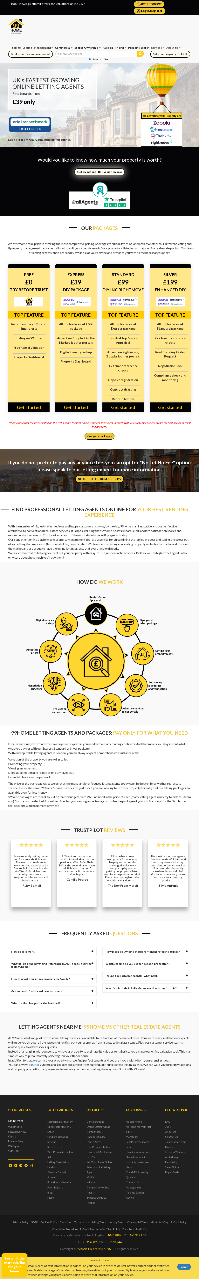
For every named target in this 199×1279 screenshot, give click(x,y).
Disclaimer (66, 1222)
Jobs (168, 1126)
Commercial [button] (63, 47)
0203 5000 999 (149, 4)
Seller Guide (172, 1167)
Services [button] (157, 47)
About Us (170, 1131)
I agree (184, 1266)
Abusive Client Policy (108, 1229)
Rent (105, 59)
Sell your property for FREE (170, 54)
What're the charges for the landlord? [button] (52, 1003)
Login (145, 10)
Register (156, 10)
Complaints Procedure (65, 1229)
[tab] (52, 951)
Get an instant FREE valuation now (99, 171)
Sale (93, 59)
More (50, 1197)
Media (90, 1177)
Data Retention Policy (134, 1229)
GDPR (34, 1222)
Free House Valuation (59, 1182)
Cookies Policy (48, 1222)
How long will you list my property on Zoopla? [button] (52, 979)
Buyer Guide (172, 1172)
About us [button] (173, 47)
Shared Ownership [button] (87, 47)
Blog (49, 1192)
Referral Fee (87, 1229)
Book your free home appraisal (30, 54)
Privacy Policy (20, 1222)
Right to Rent (54, 1147)
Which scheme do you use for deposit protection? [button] (147, 963)
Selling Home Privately (60, 1121)
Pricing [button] (120, 47)
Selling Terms (99, 1222)
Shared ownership (136, 1157)
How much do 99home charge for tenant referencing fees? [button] (147, 951)
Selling (16, 47)
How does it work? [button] (52, 951)
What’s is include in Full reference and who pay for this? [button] (147, 988)
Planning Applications (138, 1152)
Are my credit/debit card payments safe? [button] (52, 991)
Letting (27, 47)
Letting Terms (117, 1222)
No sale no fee (134, 1121)
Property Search (138, 47)
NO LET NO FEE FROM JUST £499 (99, 479)
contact (34, 1064)
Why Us (91, 1182)
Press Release (55, 1187)
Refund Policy (178, 1222)
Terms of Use (81, 1222)
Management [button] (43, 47)
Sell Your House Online (99, 1162)
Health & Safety (159, 1222)
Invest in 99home (175, 1152)
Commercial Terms (137, 1222)
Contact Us (171, 1136)
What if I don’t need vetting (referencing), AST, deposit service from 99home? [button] (52, 965)
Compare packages (99, 436)
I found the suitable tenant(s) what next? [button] (147, 975)
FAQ (167, 1121)
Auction (108, 47)
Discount (170, 1147)
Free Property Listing (98, 1147)
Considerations (95, 1121)
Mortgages (132, 1136)
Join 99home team (175, 1141)
